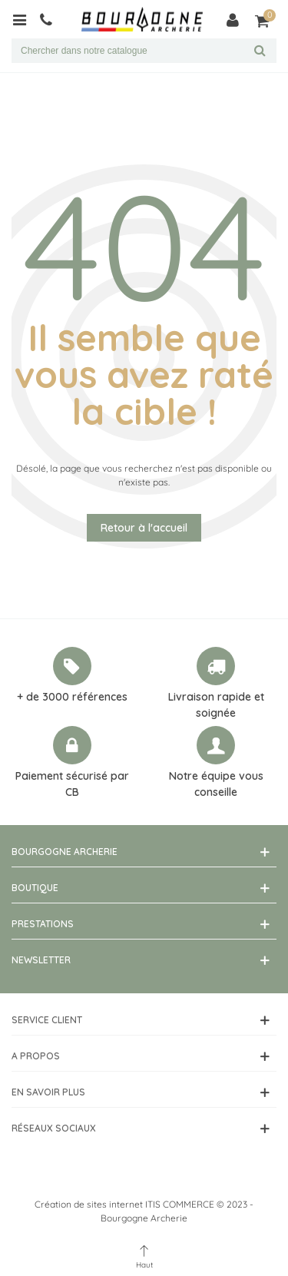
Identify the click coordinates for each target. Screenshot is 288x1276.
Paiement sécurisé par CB (72, 784)
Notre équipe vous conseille (216, 784)
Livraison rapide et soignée (216, 705)
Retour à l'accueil (144, 528)
